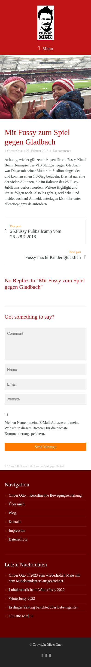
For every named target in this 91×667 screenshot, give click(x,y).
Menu (45, 48)
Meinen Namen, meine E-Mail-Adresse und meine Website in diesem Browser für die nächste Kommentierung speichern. (42, 428)
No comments (62, 151)
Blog (12, 513)
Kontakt (15, 522)
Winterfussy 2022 (22, 598)
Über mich (16, 504)
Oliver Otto (14, 151)
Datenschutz (18, 539)
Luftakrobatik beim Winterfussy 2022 (36, 590)
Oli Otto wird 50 (21, 616)
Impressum (17, 530)
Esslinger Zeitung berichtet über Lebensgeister (43, 607)
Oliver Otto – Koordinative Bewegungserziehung (45, 495)
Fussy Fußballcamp (18, 466)
